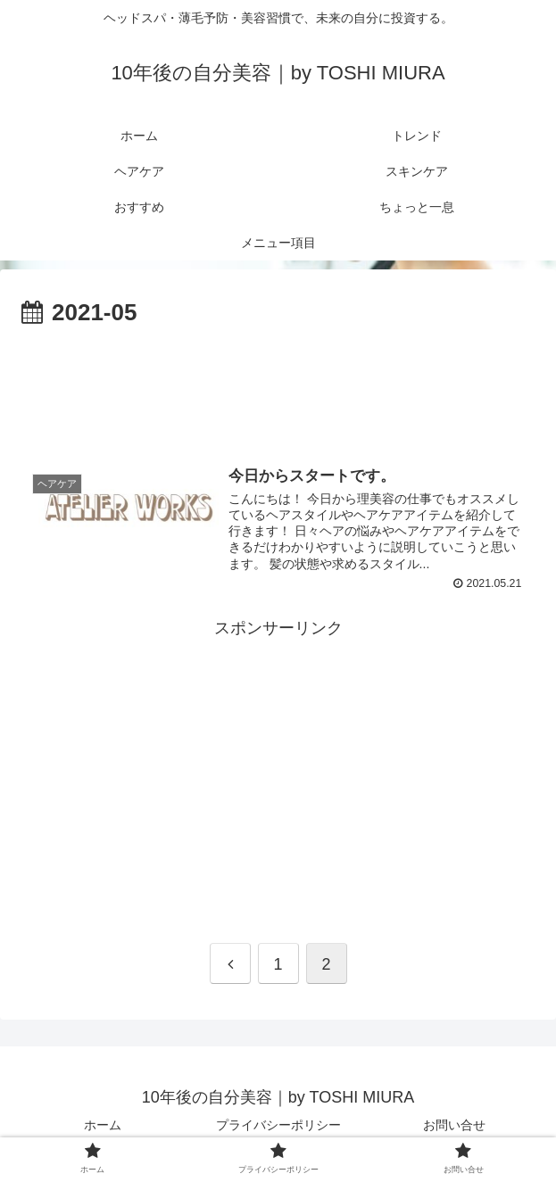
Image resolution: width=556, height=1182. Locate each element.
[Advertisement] (278, 386)
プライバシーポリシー (278, 1125)
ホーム (102, 1125)
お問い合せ (454, 1125)
